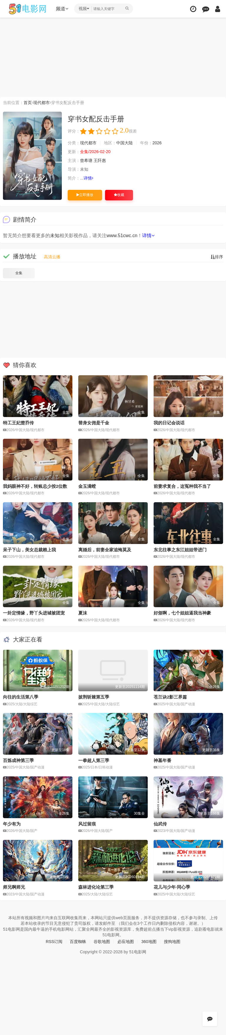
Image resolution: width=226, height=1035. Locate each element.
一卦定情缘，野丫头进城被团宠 (34, 612)
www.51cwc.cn (122, 235)
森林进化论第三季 (96, 887)
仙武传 (160, 823)
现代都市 (41, 102)
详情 (88, 178)
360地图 (148, 941)
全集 (18, 273)
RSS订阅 (54, 941)
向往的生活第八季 (20, 696)
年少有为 (12, 823)
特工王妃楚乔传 (18, 422)
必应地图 (125, 941)
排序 (217, 256)
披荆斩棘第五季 (93, 696)
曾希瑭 (86, 160)
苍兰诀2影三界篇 (170, 696)
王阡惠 (100, 160)
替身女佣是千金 (93, 422)
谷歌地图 (102, 941)
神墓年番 (162, 760)
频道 (62, 8)
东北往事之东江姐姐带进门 (180, 549)
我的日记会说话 (169, 422)
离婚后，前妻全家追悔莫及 (104, 549)
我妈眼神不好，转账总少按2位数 (35, 486)
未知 (54, 235)
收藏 (119, 195)
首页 (28, 102)
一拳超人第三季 (93, 760)
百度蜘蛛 (78, 941)
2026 (157, 142)
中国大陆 (124, 142)
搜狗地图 (172, 941)
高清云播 (52, 256)
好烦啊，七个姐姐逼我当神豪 (182, 612)
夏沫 (82, 612)
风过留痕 (87, 823)
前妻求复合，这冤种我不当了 (182, 486)
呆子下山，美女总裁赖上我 (29, 549)
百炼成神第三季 (18, 760)
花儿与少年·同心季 (172, 887)
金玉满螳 (87, 486)
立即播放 (85, 195)
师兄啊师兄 (14, 887)
